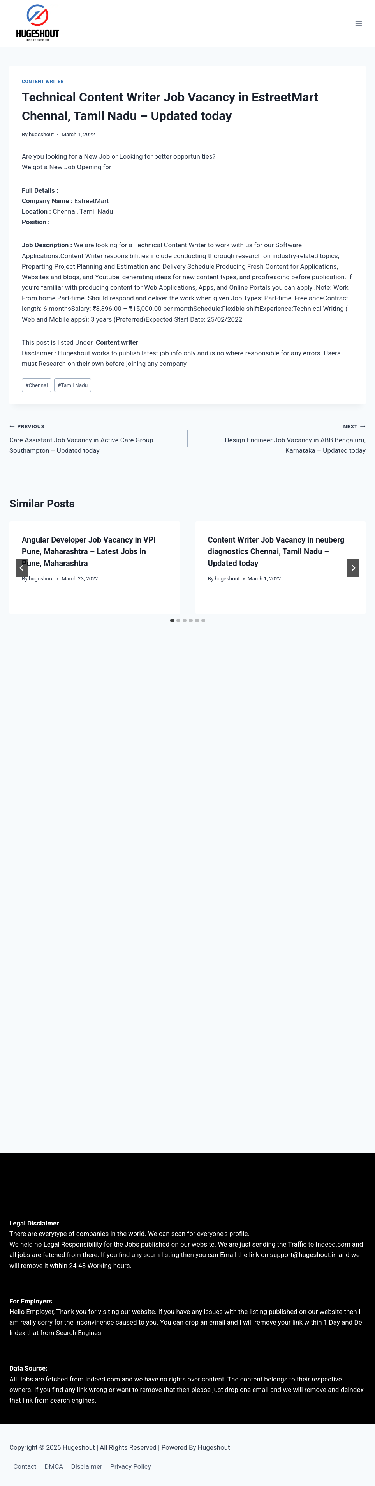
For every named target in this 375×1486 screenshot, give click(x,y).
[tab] (172, 620)
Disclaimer (86, 1466)
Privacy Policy (130, 1466)
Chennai (36, 385)
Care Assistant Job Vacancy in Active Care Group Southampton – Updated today (95, 437)
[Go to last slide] (22, 568)
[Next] (353, 568)
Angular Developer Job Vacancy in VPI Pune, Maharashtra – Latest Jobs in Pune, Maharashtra (89, 551)
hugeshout (41, 134)
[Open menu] (358, 23)
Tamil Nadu (73, 385)
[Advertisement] (187, 712)
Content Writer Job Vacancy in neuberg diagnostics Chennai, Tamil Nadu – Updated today (276, 551)
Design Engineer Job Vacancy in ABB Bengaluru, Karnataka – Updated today (280, 437)
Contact (24, 1466)
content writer (43, 81)
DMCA (53, 1466)
